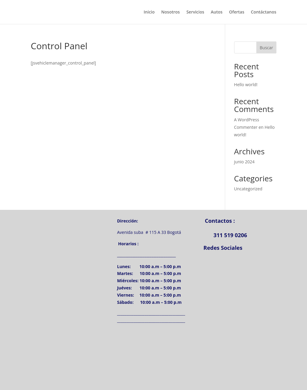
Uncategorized (248, 189)
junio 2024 (244, 162)
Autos (216, 12)
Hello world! (246, 84)
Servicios (195, 12)
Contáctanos (263, 12)
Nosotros (170, 12)
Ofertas (236, 12)
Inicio (149, 12)
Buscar (266, 47)
